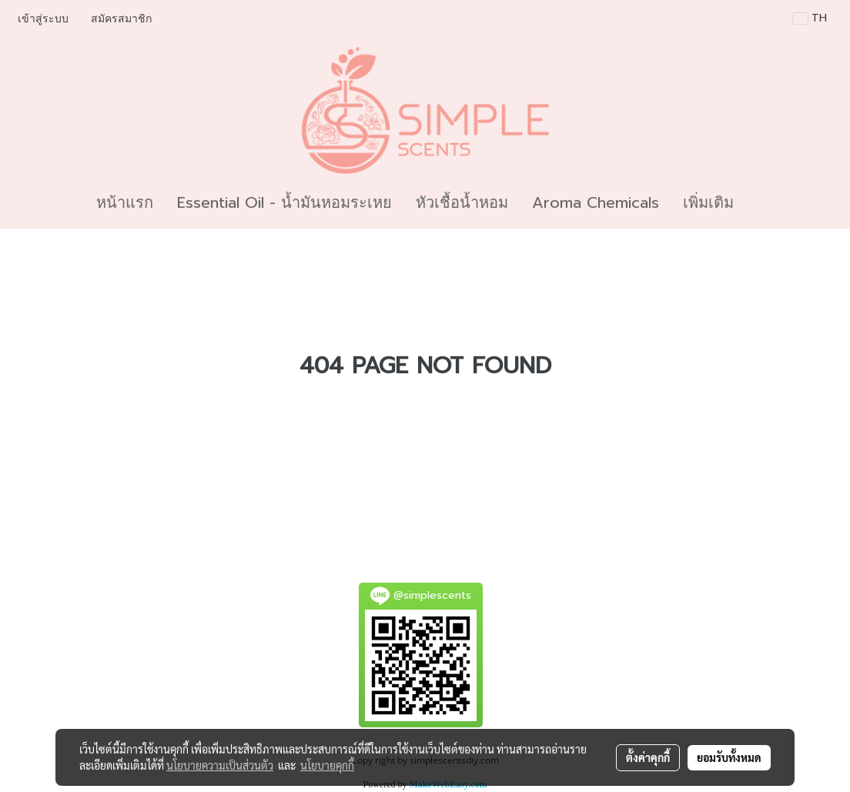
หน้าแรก (124, 202)
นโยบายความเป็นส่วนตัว (219, 765)
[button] (759, 202)
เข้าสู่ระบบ (43, 19)
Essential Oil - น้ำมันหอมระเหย (284, 202)
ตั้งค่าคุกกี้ (648, 757)
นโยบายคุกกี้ (327, 765)
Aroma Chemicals (595, 202)
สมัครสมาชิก (121, 19)
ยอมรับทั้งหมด (729, 757)
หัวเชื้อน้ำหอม (462, 202)
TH (810, 18)
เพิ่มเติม (708, 202)
